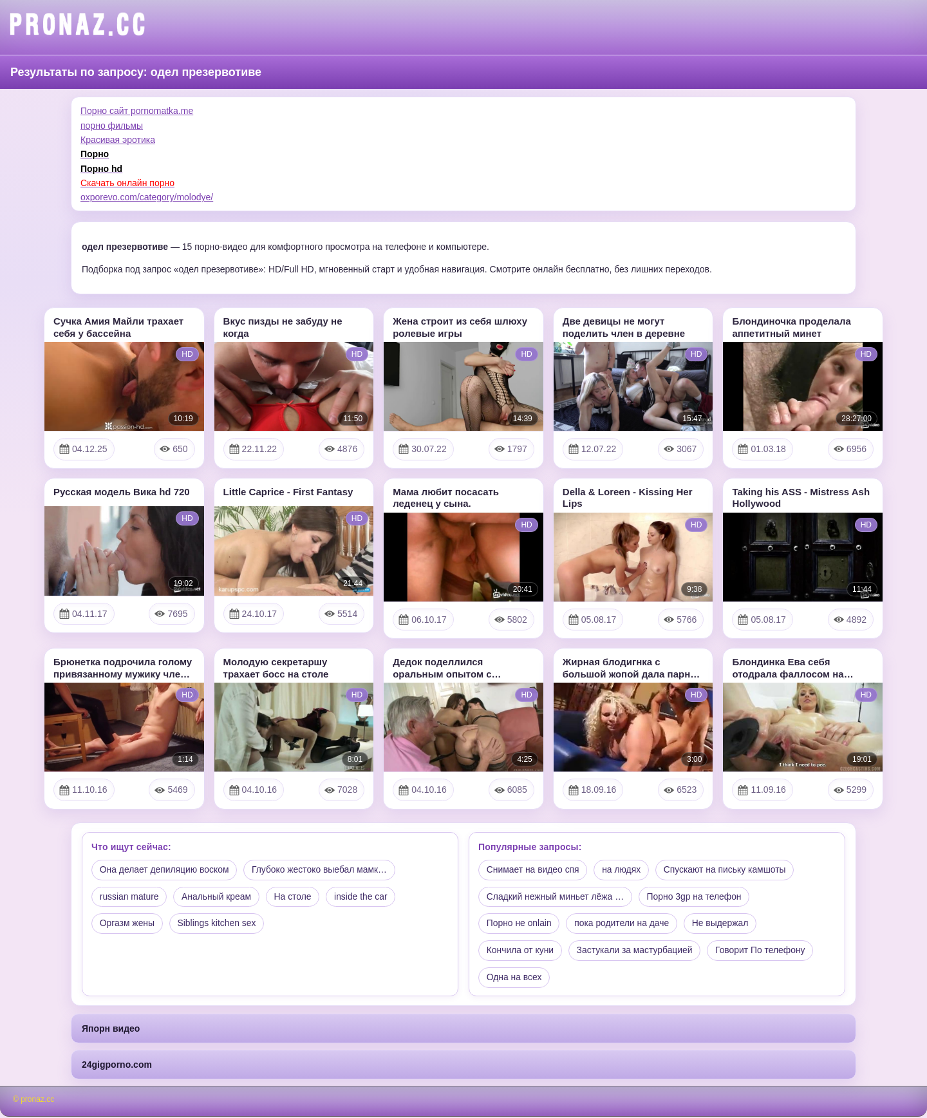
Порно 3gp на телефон (695, 897)
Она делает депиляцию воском (165, 870)
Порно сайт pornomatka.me (136, 111)
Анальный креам (218, 897)
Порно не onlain (519, 924)
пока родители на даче (623, 924)
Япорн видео (111, 1030)
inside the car (363, 897)
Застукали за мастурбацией (636, 951)
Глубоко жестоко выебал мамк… (321, 870)
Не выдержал (722, 924)
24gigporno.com (117, 1066)
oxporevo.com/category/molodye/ (146, 197)
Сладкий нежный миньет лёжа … (556, 897)
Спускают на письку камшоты (727, 870)
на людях (622, 870)
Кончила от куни (520, 951)
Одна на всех (514, 978)
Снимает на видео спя (533, 870)
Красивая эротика (117, 140)
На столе (295, 897)
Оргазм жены (127, 924)
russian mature (130, 897)
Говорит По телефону (763, 951)
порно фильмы (111, 125)
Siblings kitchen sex (218, 924)
